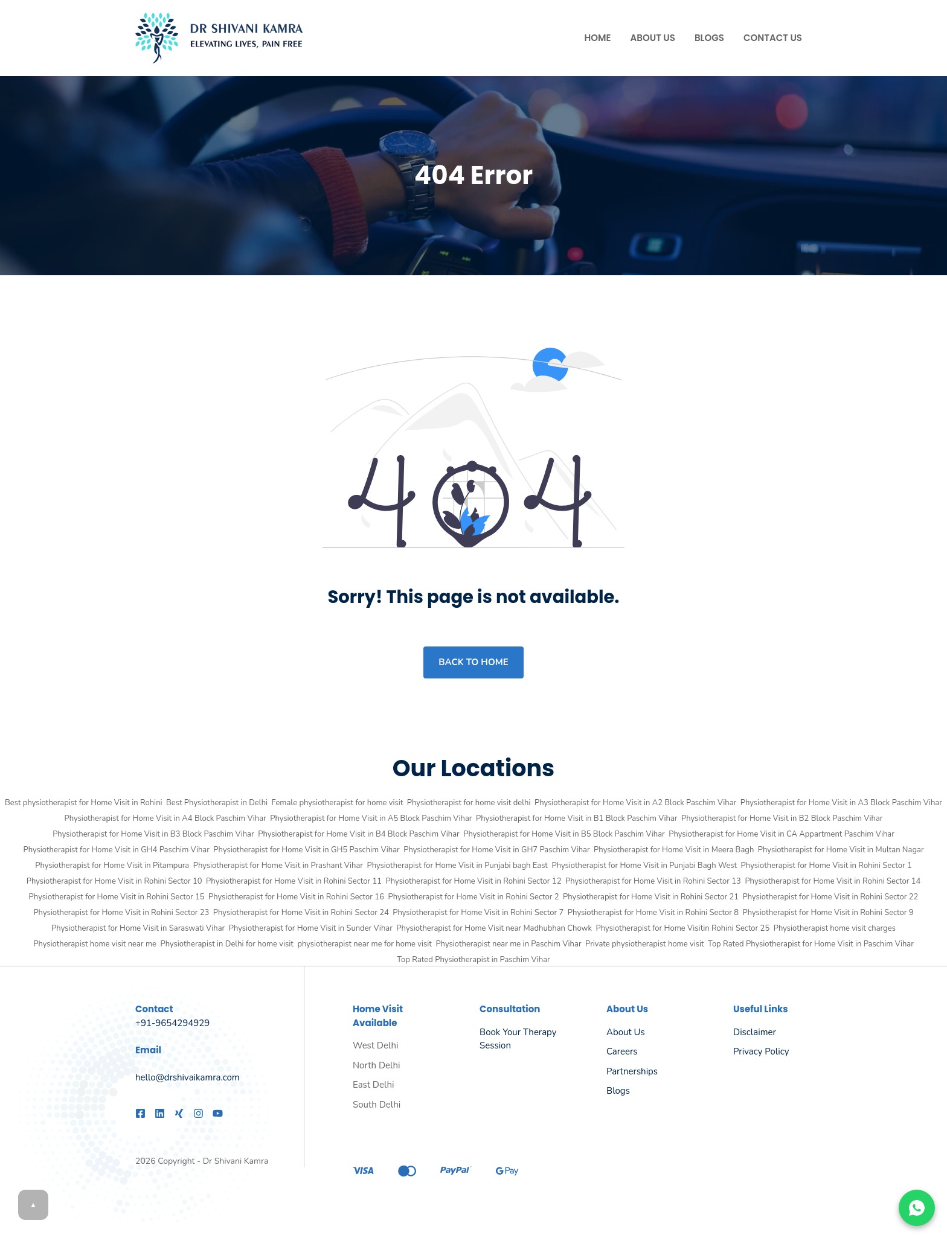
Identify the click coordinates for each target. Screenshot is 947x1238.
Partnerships (632, 1071)
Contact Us (772, 37)
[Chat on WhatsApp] (917, 1208)
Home (598, 37)
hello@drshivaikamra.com (187, 1077)
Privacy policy (761, 1051)
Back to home (473, 662)
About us (625, 1032)
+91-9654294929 (172, 1023)
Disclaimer (754, 1032)
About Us (653, 37)
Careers (622, 1051)
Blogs (709, 37)
